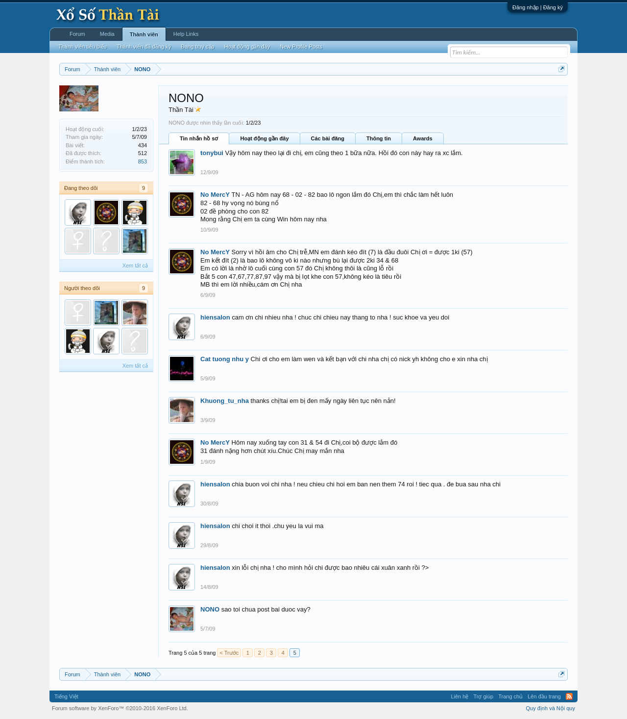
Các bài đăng (327, 138)
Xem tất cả (135, 265)
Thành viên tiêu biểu (82, 47)
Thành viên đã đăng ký (144, 47)
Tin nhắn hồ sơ (199, 138)
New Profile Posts (301, 47)
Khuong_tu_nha (224, 400)
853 (142, 161)
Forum (77, 34)
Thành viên (144, 34)
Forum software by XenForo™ (120, 708)
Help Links (185, 34)
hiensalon (215, 317)
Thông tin (378, 138)
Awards (423, 138)
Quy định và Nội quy (551, 708)
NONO (209, 609)
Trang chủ (510, 696)
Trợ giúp (483, 696)
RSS (569, 696)
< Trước (229, 653)
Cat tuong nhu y (224, 359)
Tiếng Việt (66, 696)
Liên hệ (459, 696)
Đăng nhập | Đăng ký (537, 7)
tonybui (211, 153)
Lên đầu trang (544, 696)
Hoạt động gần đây (264, 138)
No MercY (215, 194)
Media (107, 34)
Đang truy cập (197, 47)
